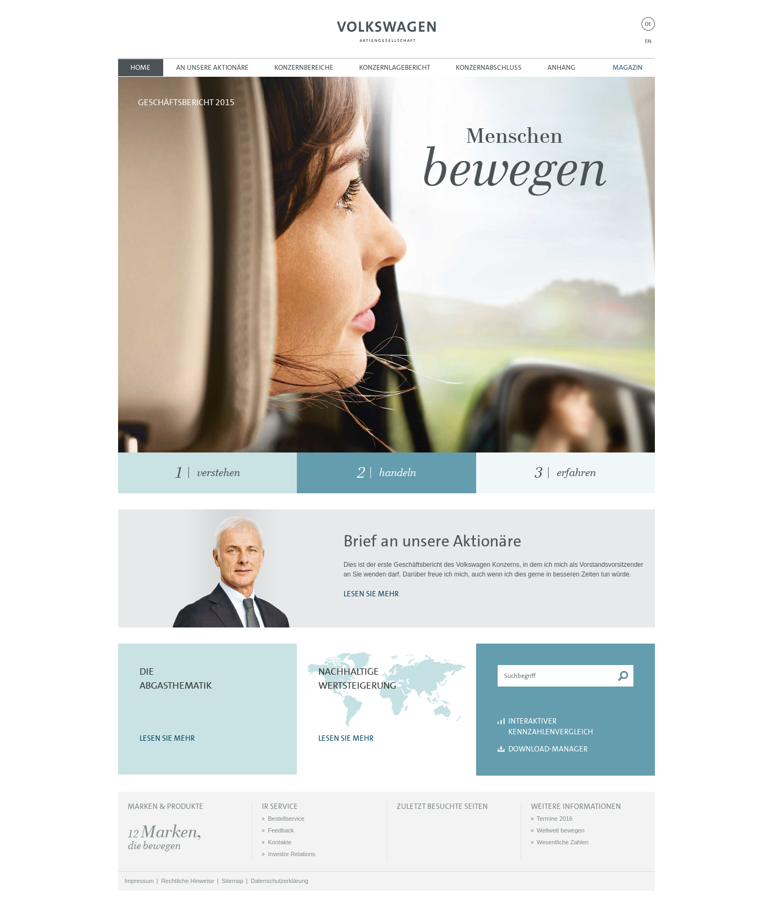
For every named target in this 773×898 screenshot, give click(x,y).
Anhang (561, 67)
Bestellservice (286, 818)
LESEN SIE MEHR (371, 593)
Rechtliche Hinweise (187, 881)
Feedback (281, 830)
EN (648, 41)
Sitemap (232, 881)
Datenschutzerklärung (279, 881)
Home (140, 67)
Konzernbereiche (303, 67)
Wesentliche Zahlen (562, 842)
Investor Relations (291, 854)
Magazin (627, 67)
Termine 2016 (555, 818)
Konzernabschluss (489, 67)
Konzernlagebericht (395, 67)
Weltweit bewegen (561, 830)
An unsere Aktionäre (212, 67)
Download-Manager (548, 749)
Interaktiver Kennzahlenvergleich (550, 726)
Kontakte (279, 842)
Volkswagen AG (386, 30)
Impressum (139, 881)
